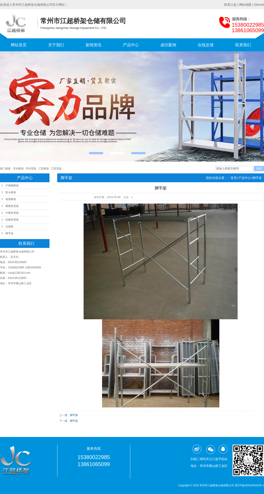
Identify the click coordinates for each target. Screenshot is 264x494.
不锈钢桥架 (12, 185)
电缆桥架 (11, 199)
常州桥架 (18, 168)
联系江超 (230, 4)
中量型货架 (12, 212)
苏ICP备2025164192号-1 (249, 485)
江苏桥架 (43, 168)
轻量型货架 (12, 219)
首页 (234, 178)
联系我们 (243, 45)
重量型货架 (12, 206)
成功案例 (168, 45)
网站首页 (19, 45)
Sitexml (259, 4)
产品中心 (131, 45)
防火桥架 (11, 192)
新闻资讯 (93, 45)
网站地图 (245, 4)
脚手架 (9, 233)
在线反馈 (206, 45)
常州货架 (31, 168)
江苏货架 (56, 168)
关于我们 (56, 45)
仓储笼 (9, 226)
